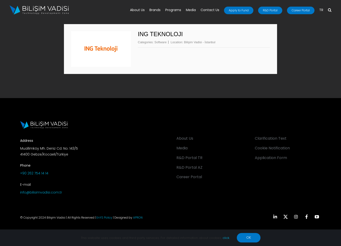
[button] (330, 10)
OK (248, 237)
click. (226, 238)
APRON (138, 218)
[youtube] (317, 217)
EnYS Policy (104, 218)
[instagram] (296, 217)
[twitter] (286, 217)
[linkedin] (275, 217)
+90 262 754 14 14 (34, 173)
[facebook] (306, 217)
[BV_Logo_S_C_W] (39, 6)
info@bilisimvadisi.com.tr (41, 192)
